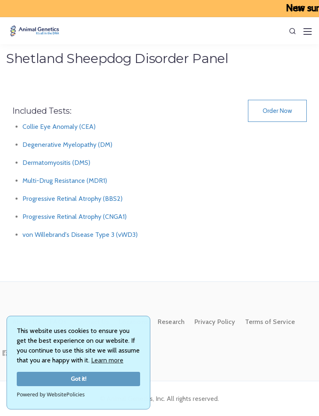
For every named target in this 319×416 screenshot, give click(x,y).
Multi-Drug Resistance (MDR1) (64, 180)
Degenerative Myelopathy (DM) (67, 144)
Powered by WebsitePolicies (51, 394)
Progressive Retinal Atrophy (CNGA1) (74, 216)
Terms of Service (270, 322)
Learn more (107, 360)
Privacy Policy (214, 322)
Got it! (79, 378)
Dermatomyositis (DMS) (56, 162)
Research (171, 322)
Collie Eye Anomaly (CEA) (59, 126)
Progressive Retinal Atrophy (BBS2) (72, 198)
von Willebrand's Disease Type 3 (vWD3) (80, 234)
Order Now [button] (277, 111)
